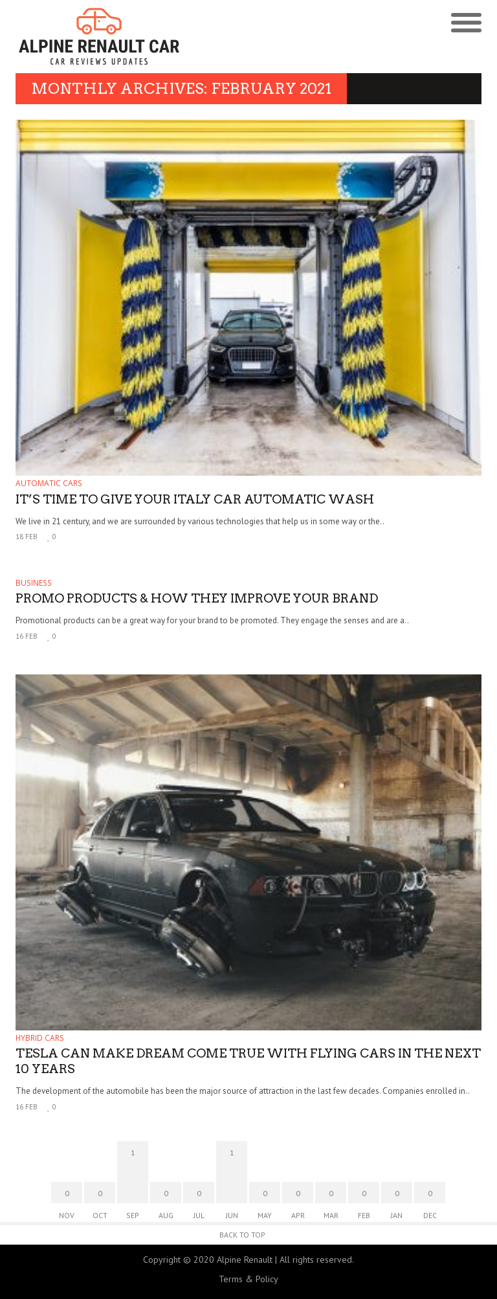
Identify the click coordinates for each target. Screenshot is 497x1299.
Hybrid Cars (40, 1037)
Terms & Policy (248, 1279)
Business (34, 582)
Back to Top (242, 1234)
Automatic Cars (49, 483)
